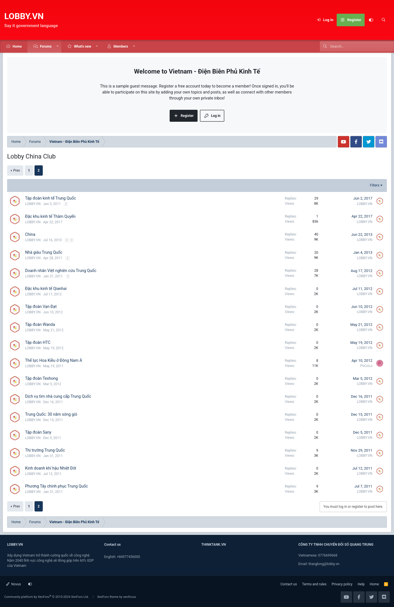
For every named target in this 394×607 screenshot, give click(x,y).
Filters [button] (374, 185)
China (30, 234)
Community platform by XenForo (46, 597)
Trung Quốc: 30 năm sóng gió (51, 414)
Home (17, 46)
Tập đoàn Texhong (41, 378)
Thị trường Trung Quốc (45, 450)
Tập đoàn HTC (37, 342)
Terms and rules (314, 584)
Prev (16, 170)
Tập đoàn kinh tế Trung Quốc (50, 198)
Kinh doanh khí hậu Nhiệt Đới (50, 468)
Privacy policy (342, 584)
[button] (58, 46)
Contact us (289, 584)
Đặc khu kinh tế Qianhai (46, 288)
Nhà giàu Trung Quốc (43, 252)
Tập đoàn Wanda (40, 324)
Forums (46, 46)
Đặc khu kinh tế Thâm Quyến (50, 216)
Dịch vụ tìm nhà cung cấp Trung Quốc (58, 396)
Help (361, 584)
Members (120, 46)
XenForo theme (108, 597)
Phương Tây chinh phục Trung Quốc (56, 486)
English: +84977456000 (122, 557)
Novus (13, 584)
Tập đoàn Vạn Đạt (41, 306)
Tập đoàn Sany (38, 432)
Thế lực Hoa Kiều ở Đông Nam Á (53, 360)
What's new (82, 46)
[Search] (383, 20)
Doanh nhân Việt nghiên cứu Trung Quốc (60, 270)
